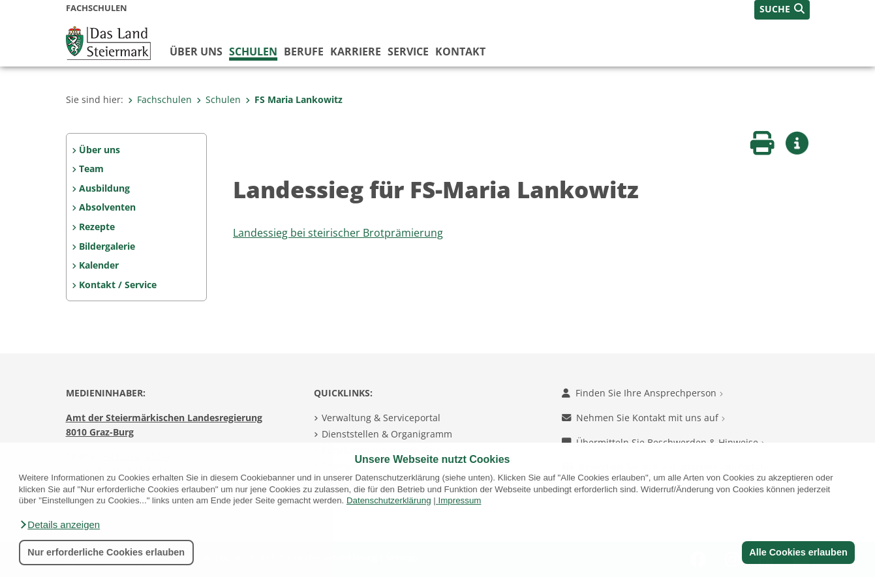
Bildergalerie (107, 246)
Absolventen (107, 207)
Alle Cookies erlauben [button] (798, 552)
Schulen (253, 51)
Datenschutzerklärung (388, 500)
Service (408, 51)
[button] (59, 525)
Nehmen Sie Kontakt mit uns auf (643, 417)
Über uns (196, 51)
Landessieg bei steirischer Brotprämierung (338, 233)
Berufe (304, 51)
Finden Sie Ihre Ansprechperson (642, 393)
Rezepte (97, 226)
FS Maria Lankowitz (294, 99)
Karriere (355, 51)
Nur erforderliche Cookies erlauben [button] (106, 552)
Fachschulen (160, 99)
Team (91, 168)
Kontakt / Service (118, 284)
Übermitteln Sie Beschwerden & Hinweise (663, 442)
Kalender (99, 265)
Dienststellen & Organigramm (387, 434)
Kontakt (460, 51)
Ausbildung (104, 188)
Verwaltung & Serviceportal (381, 417)
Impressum (459, 500)
